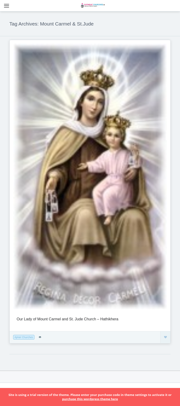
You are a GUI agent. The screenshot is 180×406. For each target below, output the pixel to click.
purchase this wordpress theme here (90, 399)
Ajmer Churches (24, 337)
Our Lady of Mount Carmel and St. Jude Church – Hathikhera (67, 319)
